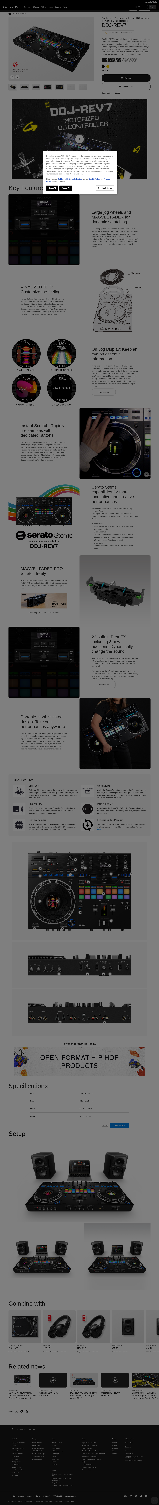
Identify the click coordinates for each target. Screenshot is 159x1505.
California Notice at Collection (70, 179)
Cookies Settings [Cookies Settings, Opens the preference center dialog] (105, 188)
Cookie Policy (94, 179)
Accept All (66, 188)
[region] (80, 172)
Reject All (52, 188)
